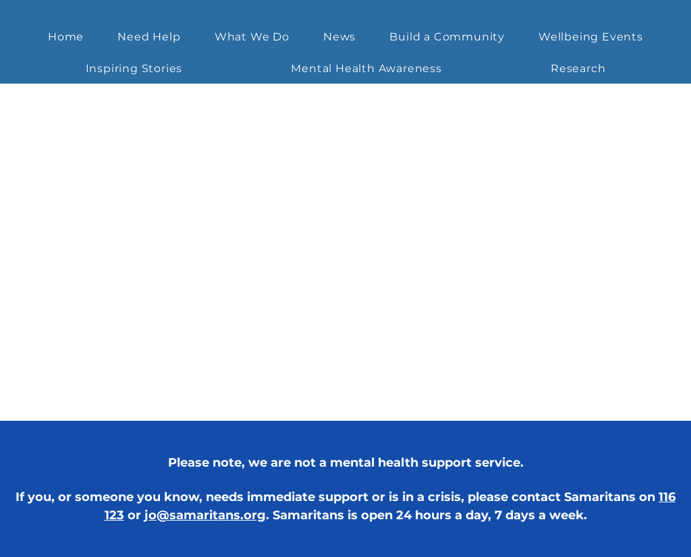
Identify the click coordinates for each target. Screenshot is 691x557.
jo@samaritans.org (205, 515)
